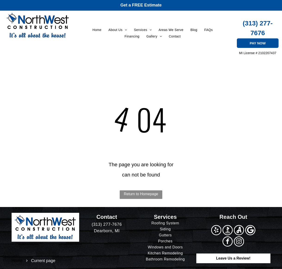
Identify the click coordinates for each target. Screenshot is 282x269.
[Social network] (227, 230)
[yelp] (216, 230)
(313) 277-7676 (107, 224)
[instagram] (239, 242)
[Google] (250, 230)
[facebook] (227, 242)
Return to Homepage (141, 194)
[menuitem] (97, 30)
